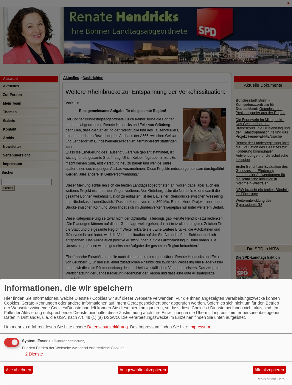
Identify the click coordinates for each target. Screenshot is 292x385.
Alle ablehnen (18, 369)
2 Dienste (32, 354)
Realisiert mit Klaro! (271, 379)
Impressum (200, 327)
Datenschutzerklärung (107, 327)
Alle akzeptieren (269, 369)
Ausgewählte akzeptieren (142, 369)
